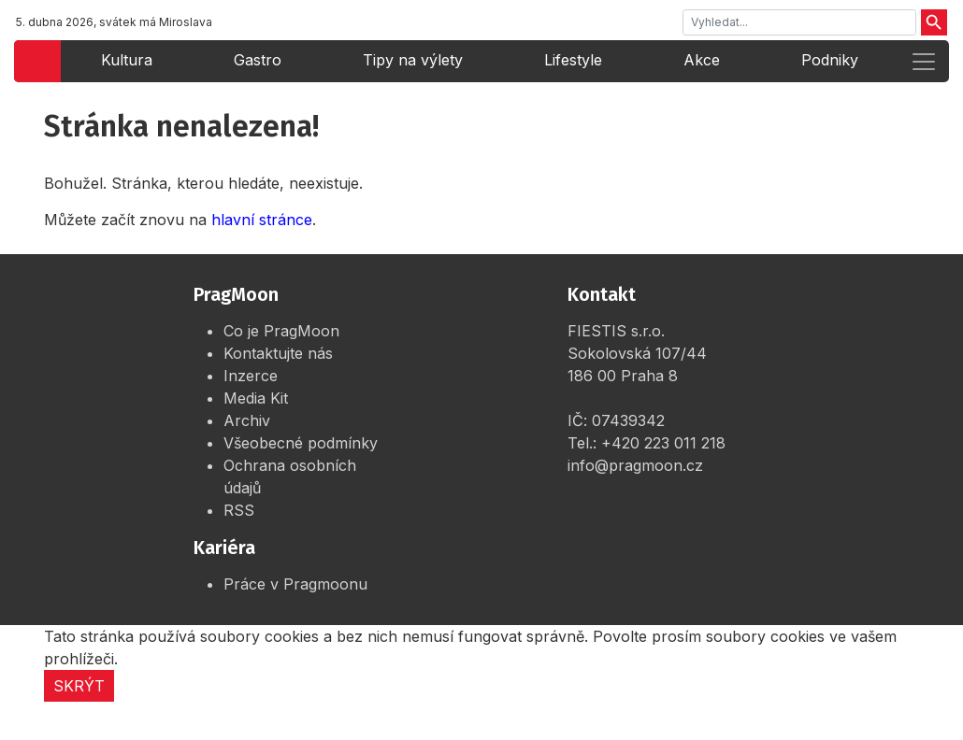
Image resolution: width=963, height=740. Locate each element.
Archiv (246, 420)
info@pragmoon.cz (635, 465)
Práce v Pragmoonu (295, 584)
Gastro (257, 59)
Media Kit (255, 398)
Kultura (126, 59)
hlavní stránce (261, 219)
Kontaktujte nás (278, 353)
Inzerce (250, 375)
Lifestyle (573, 59)
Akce (701, 59)
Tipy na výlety (413, 59)
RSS (238, 510)
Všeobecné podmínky (300, 443)
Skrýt (79, 685)
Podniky (829, 59)
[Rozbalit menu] (923, 61)
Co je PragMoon (281, 330)
